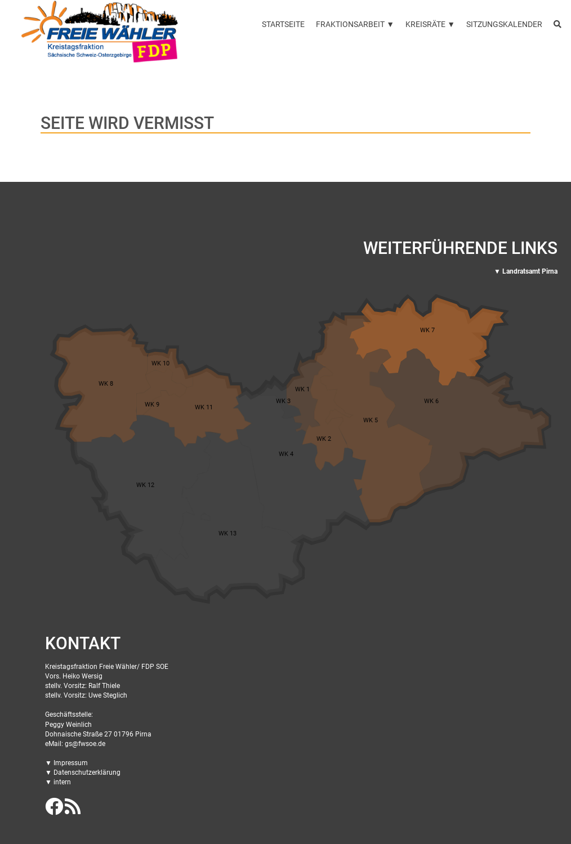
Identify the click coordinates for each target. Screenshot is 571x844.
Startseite (283, 24)
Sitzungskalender (504, 24)
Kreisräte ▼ (430, 24)
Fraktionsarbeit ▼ (355, 24)
